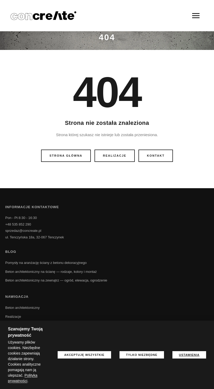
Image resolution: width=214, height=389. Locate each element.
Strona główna (65, 155)
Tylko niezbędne (141, 354)
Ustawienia (189, 354)
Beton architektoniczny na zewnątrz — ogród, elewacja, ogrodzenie (56, 280)
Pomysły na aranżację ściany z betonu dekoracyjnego (46, 263)
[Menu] (195, 15)
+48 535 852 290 (18, 224)
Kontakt (156, 155)
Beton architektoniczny (22, 308)
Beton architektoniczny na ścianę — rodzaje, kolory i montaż (51, 272)
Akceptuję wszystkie (84, 354)
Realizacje (114, 155)
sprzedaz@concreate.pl (23, 231)
